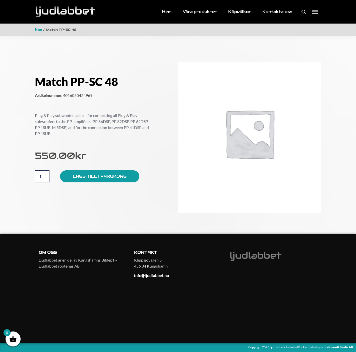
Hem (38, 30)
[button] (315, 12)
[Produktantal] (42, 176)
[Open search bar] (303, 12)
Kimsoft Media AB (340, 347)
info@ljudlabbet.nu (151, 275)
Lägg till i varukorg (100, 176)
